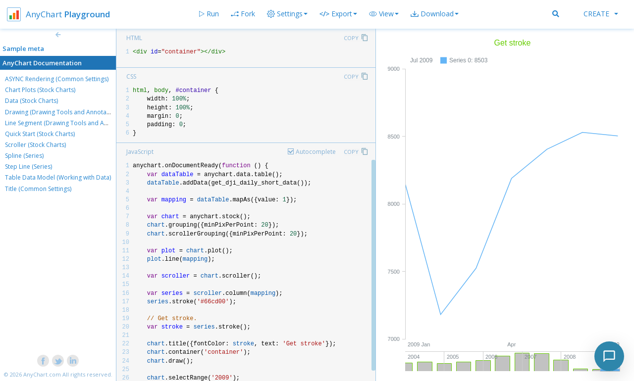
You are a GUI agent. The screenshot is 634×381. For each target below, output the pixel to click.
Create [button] (600, 13)
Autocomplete (316, 151)
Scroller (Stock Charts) (35, 145)
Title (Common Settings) (38, 189)
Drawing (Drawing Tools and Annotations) (63, 112)
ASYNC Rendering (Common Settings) (56, 79)
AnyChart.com (42, 374)
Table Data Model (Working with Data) (58, 177)
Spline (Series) (24, 155)
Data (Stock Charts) (31, 100)
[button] (384, 13)
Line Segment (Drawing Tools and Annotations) (70, 123)
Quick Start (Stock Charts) (40, 134)
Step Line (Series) (28, 166)
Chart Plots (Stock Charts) (40, 90)
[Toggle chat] (609, 356)
